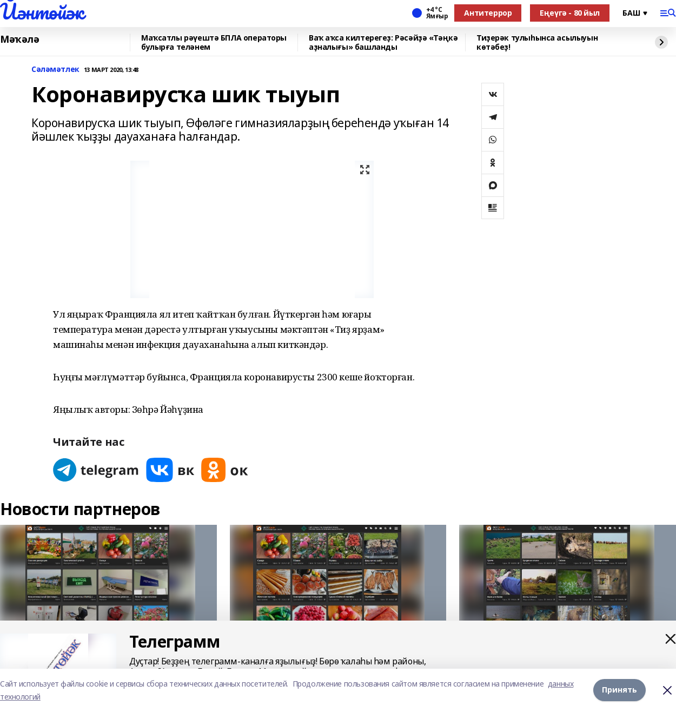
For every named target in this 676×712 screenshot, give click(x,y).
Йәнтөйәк (42, 11)
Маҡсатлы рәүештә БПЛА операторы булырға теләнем (214, 42)
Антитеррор (488, 13)
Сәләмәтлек (55, 69)
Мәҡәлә (19, 39)
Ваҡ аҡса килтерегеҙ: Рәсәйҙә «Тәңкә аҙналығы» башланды (383, 42)
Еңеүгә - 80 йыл (570, 13)
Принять (619, 690)
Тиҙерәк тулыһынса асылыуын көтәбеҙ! (537, 42)
